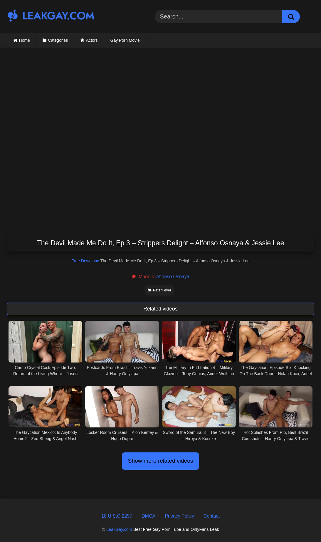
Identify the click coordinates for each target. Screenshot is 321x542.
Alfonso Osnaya (172, 276)
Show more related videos (160, 461)
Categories (58, 40)
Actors (92, 40)
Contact (212, 516)
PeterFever (160, 290)
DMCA (148, 516)
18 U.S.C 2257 (116, 516)
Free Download (85, 261)
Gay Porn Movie (125, 40)
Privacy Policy (179, 516)
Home (24, 40)
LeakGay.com (119, 529)
